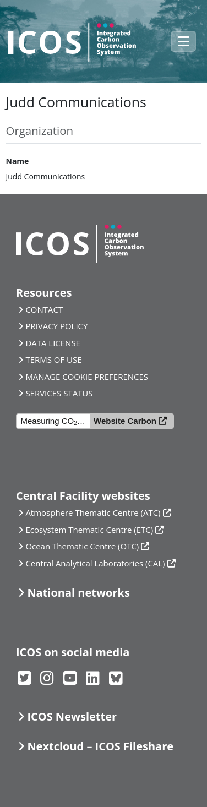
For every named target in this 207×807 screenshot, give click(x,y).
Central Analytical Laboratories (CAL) (95, 563)
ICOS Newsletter (72, 716)
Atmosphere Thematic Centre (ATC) (92, 512)
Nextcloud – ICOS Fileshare (100, 746)
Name (17, 161)
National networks (78, 592)
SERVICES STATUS (58, 393)
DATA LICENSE (52, 342)
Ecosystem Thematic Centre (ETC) (89, 529)
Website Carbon (125, 421)
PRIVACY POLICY (56, 325)
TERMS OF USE (53, 359)
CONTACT (44, 309)
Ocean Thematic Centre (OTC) (82, 546)
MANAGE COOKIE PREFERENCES (86, 376)
